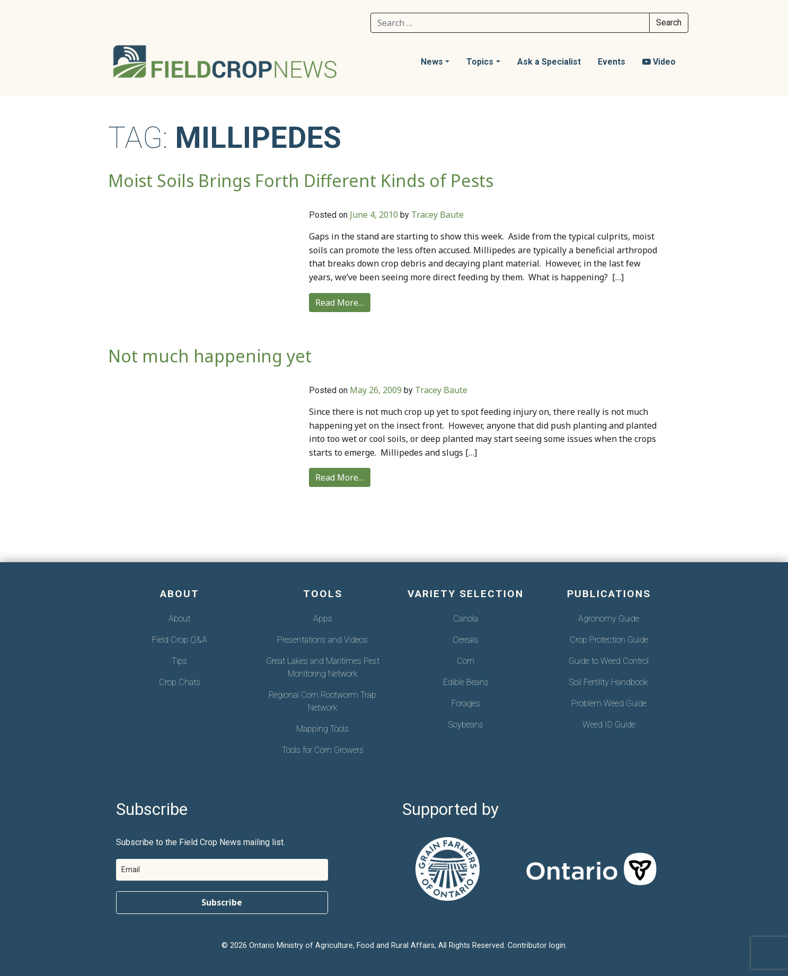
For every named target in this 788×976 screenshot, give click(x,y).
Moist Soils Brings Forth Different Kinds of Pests (300, 180)
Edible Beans (466, 682)
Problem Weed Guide (609, 703)
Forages (465, 703)
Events (611, 62)
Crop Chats (179, 682)
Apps (322, 619)
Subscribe (221, 902)
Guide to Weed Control (609, 661)
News (432, 62)
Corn (465, 661)
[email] (222, 870)
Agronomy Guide (608, 619)
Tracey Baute (437, 214)
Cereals (466, 640)
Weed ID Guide (608, 725)
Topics (479, 62)
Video (659, 62)
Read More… (339, 302)
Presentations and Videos (322, 640)
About (179, 619)
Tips (179, 661)
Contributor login (536, 945)
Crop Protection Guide (609, 640)
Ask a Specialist (549, 62)
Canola (465, 619)
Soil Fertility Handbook (608, 682)
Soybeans (465, 725)
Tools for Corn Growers (323, 750)
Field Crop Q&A (179, 640)
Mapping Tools (322, 729)
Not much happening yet (210, 355)
